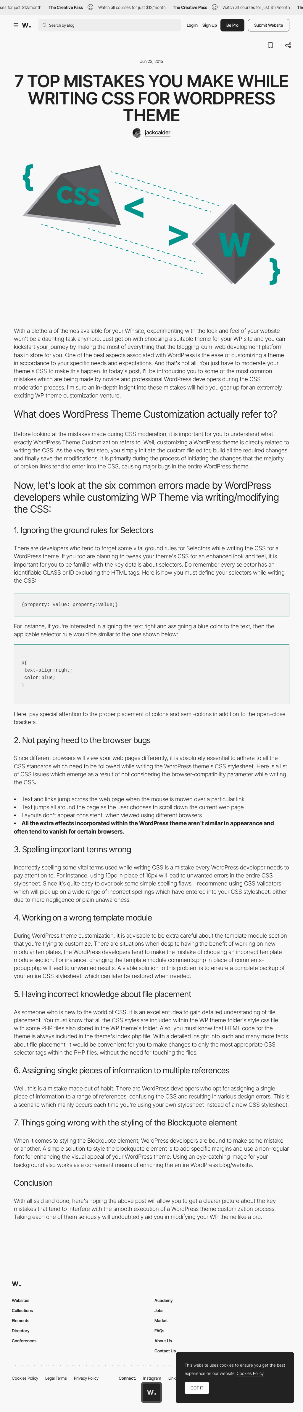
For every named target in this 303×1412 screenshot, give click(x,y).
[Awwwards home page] (151, 1392)
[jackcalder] (151, 133)
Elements (20, 1320)
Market (161, 1320)
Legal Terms (56, 1378)
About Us (163, 1340)
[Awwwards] (26, 25)
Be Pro (232, 25)
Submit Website (268, 25)
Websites (20, 1300)
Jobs (158, 1310)
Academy (163, 1300)
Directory (21, 1330)
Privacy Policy (86, 1378)
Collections (22, 1310)
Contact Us (165, 1350)
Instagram (152, 1378)
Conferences (24, 1340)
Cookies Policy (25, 1378)
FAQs (159, 1330)
